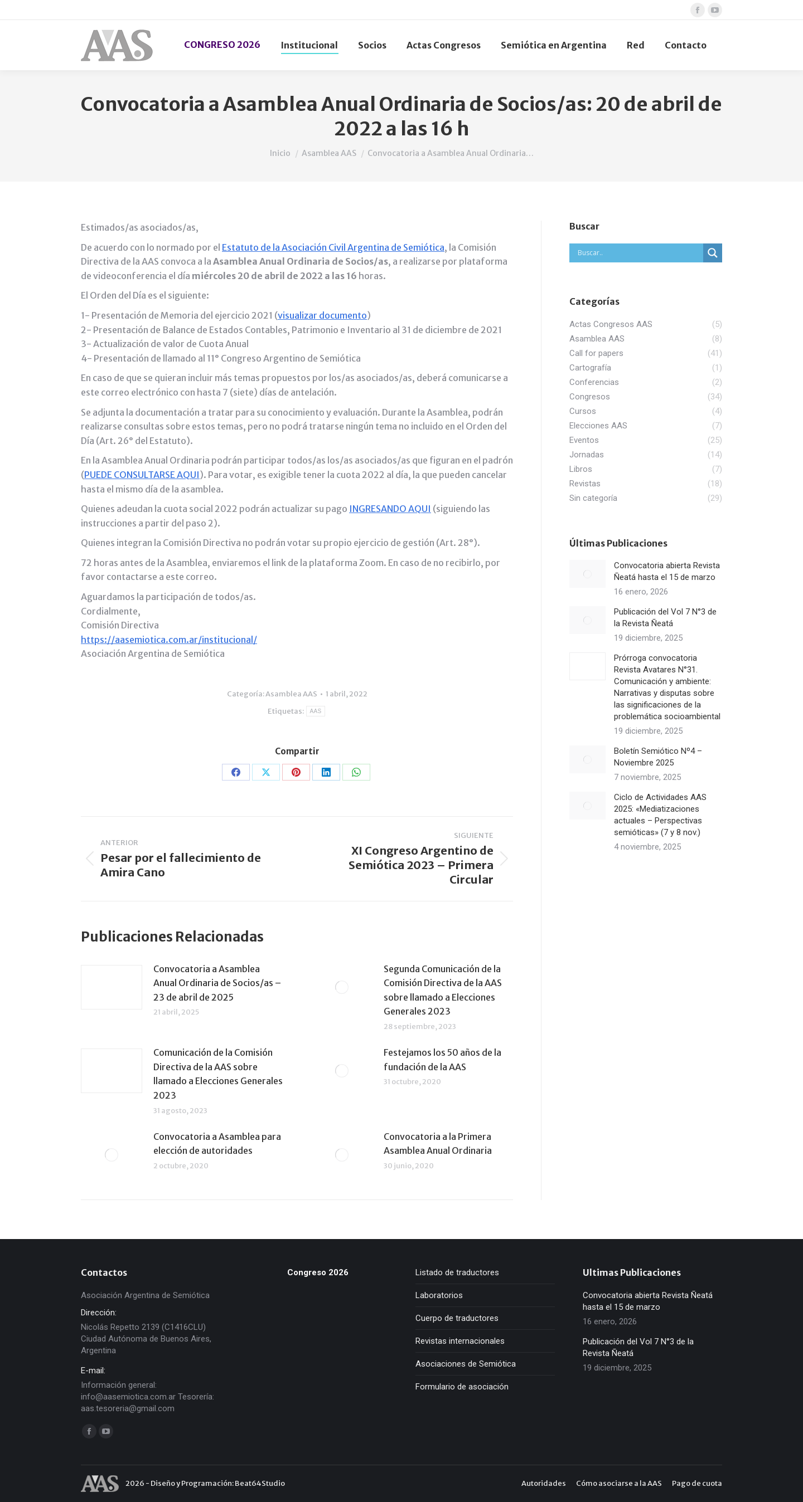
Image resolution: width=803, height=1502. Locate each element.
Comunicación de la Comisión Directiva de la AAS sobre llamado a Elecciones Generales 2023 (218, 1074)
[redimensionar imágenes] (111, 987)
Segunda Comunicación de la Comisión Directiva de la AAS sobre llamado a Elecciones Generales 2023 (443, 990)
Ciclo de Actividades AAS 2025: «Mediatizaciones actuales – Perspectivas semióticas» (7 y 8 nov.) (660, 814)
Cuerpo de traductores (457, 1318)
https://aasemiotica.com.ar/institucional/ (169, 639)
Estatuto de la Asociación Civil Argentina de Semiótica (333, 247)
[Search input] (639, 252)
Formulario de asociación (462, 1387)
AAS (316, 711)
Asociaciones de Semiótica (465, 1364)
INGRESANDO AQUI (390, 508)
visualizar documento (322, 315)
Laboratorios (439, 1295)
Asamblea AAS (291, 694)
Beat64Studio (260, 1483)
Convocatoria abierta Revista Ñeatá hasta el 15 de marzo (667, 571)
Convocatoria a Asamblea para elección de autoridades (217, 1144)
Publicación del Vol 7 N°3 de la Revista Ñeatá (665, 617)
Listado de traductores (457, 1272)
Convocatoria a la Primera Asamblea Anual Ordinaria (438, 1144)
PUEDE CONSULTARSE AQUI (142, 474)
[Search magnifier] (712, 252)
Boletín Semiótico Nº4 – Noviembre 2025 (658, 757)
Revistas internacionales (460, 1341)
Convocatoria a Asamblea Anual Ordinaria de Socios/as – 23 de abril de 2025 (217, 983)
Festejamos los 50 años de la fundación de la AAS (442, 1059)
